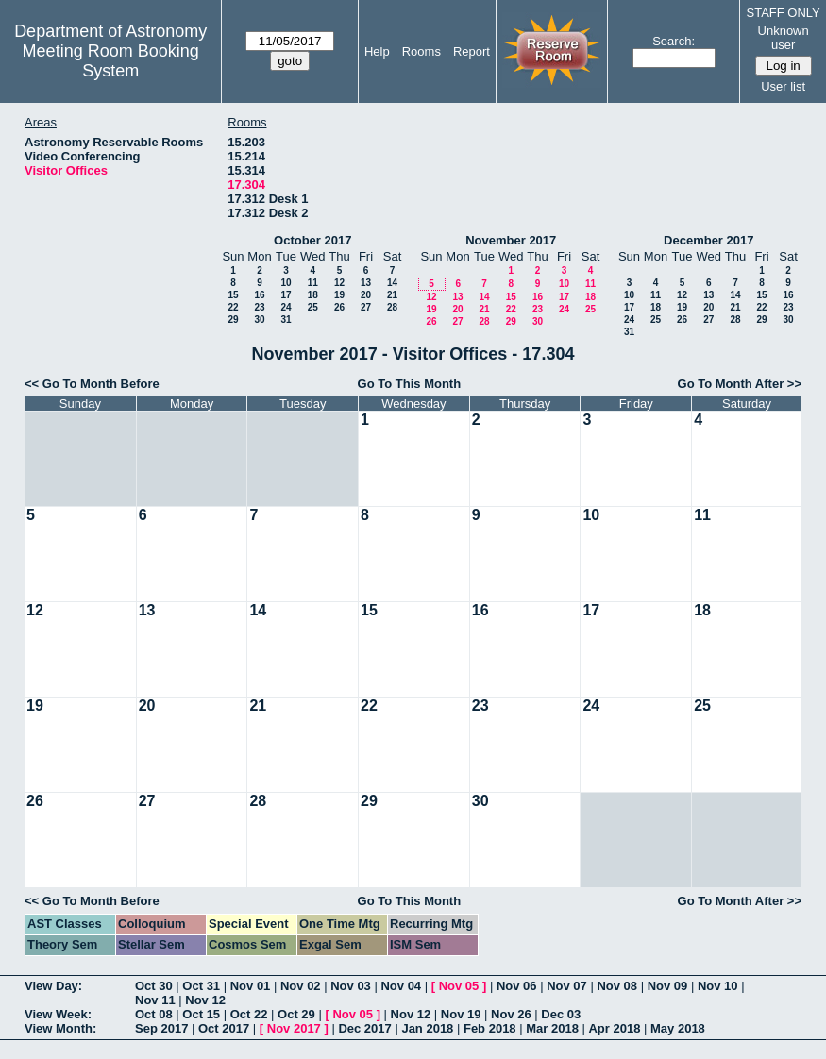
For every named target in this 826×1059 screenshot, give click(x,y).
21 (392, 295)
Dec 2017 (364, 1028)
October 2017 (312, 240)
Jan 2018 (427, 1028)
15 (233, 295)
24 (285, 307)
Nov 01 (250, 986)
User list (783, 86)
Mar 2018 (552, 1028)
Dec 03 (561, 1014)
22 (233, 307)
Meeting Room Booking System (111, 61)
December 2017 (708, 240)
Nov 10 (718, 986)
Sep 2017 (161, 1028)
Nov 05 (459, 986)
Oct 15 (201, 1014)
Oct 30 (154, 986)
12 (339, 282)
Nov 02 (300, 986)
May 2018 (677, 1028)
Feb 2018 (490, 1028)
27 (366, 307)
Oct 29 (296, 1014)
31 (285, 319)
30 (259, 319)
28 (392, 307)
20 (366, 295)
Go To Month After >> (739, 384)
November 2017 (510, 240)
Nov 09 (668, 986)
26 (339, 307)
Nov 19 (461, 1014)
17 (285, 295)
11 (313, 282)
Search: (673, 41)
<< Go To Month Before (92, 384)
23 (259, 307)
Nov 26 (511, 1014)
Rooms (421, 51)
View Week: (58, 1014)
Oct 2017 (223, 1028)
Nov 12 (205, 1000)
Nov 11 (155, 1000)
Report (471, 51)
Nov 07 (567, 986)
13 (366, 282)
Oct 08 (154, 1014)
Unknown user (783, 38)
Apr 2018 (614, 1028)
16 (259, 295)
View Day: (53, 986)
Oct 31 (201, 986)
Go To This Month (410, 384)
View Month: (60, 1028)
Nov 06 (517, 986)
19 (339, 295)
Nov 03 (350, 986)
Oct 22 (249, 1014)
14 (392, 282)
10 (285, 282)
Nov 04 (400, 986)
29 (233, 319)
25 (313, 307)
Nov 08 (617, 986)
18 (313, 295)
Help (377, 51)
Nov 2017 (294, 1028)
